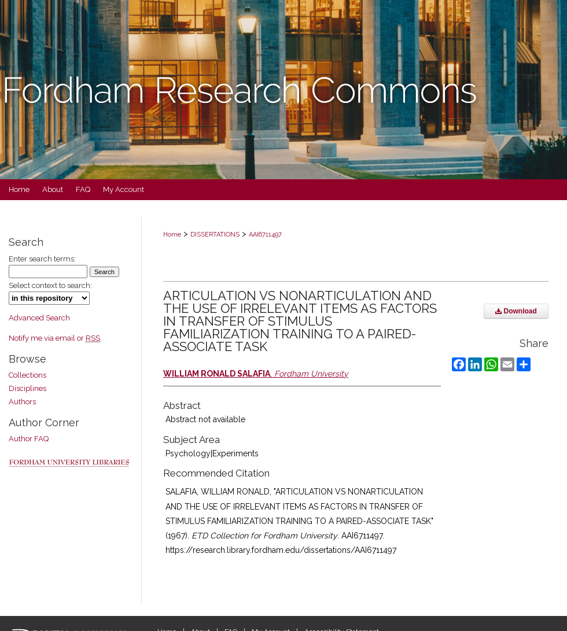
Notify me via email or (54, 338)
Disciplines (27, 388)
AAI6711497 (265, 234)
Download (516, 311)
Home (172, 234)
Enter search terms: (42, 258)
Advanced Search (39, 317)
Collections (27, 375)
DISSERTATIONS (215, 234)
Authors (22, 401)
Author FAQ (29, 438)
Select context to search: (50, 285)
